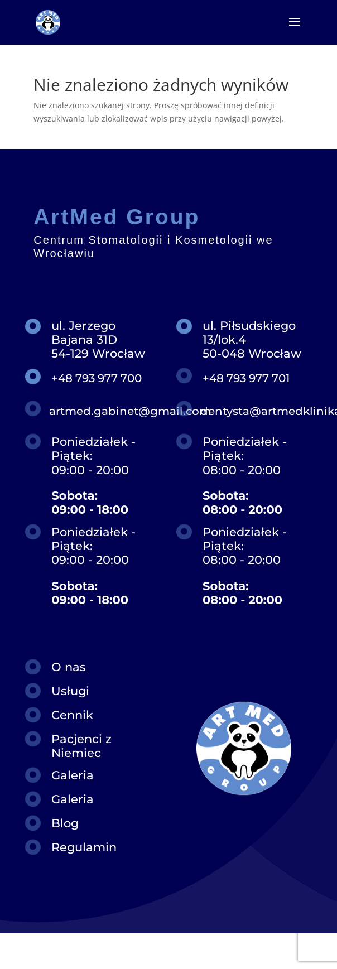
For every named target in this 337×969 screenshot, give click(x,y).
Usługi (70, 691)
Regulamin (84, 847)
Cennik (72, 715)
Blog (65, 823)
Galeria (72, 775)
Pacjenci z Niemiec (81, 746)
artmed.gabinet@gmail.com (130, 411)
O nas (68, 667)
